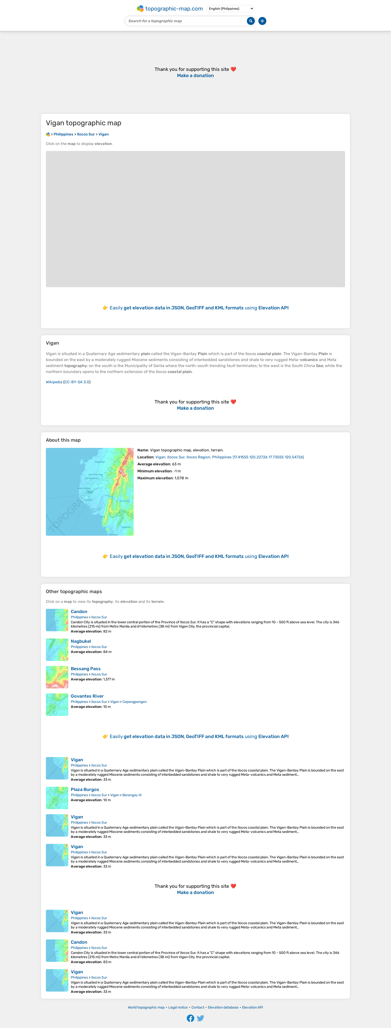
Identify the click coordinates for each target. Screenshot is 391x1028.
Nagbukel (81, 641)
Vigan (114, 702)
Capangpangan (134, 702)
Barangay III (132, 795)
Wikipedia (54, 382)
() (229, 457)
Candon (79, 611)
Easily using (199, 308)
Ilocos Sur (99, 617)
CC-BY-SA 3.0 (77, 382)
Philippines (79, 617)
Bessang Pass (86, 668)
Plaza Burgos (85, 789)
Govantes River (87, 696)
